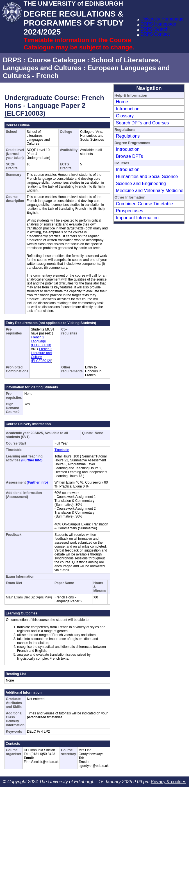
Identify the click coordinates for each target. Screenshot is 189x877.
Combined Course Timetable (144, 203)
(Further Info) (31, 460)
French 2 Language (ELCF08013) (41, 341)
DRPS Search (154, 29)
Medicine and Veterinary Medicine (149, 190)
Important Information (137, 217)
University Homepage (161, 19)
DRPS (12, 60)
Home (122, 101)
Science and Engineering (141, 183)
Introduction (128, 108)
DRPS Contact (155, 34)
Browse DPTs (129, 156)
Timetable (61, 450)
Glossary (125, 115)
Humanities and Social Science (147, 176)
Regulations (128, 136)
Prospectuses (129, 210)
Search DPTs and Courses (142, 122)
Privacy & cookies (168, 781)
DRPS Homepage (158, 24)
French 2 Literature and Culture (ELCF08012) (41, 355)
